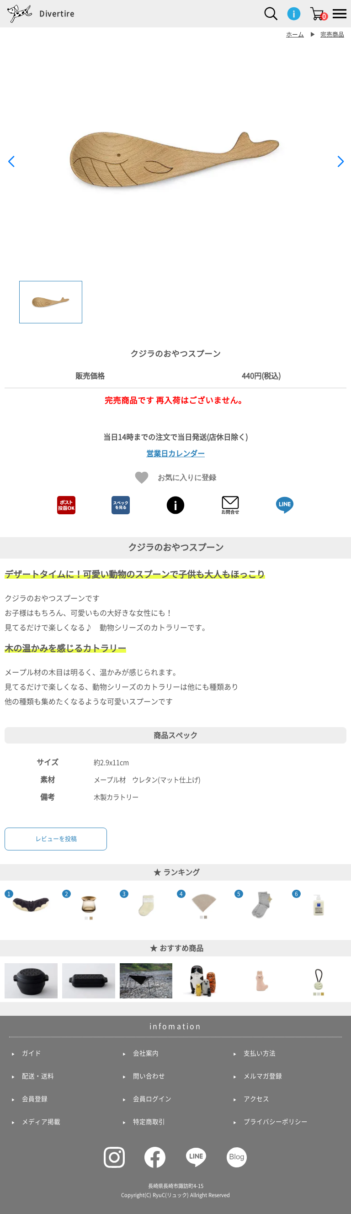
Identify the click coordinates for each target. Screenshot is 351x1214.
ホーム (295, 34)
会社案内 (146, 1053)
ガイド (31, 1053)
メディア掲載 (41, 1122)
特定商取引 (149, 1122)
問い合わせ (149, 1076)
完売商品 (332, 34)
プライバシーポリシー (276, 1122)
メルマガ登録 (263, 1076)
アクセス (256, 1099)
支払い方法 (260, 1053)
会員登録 (35, 1099)
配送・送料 (38, 1076)
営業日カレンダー (175, 453)
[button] (340, 162)
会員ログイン (152, 1099)
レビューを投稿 (56, 839)
